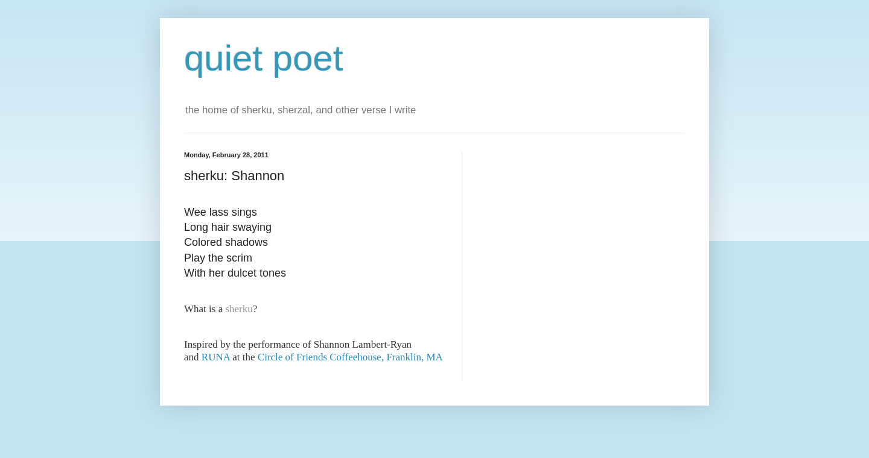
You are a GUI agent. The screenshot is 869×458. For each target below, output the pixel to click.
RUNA (216, 357)
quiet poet (263, 58)
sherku (238, 309)
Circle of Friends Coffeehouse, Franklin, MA (350, 357)
